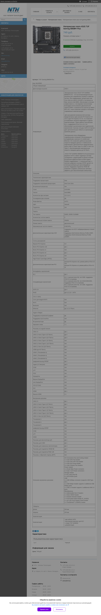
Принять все (44, 609)
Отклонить (59, 609)
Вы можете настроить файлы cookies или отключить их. (50, 605)
